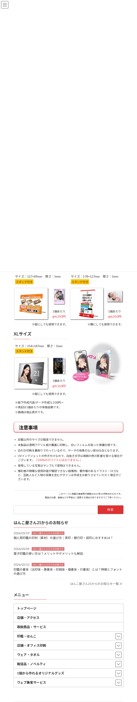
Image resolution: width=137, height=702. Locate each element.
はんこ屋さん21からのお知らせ (48, 533)
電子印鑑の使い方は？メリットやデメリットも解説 (48, 554)
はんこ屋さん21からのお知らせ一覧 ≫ (96, 584)
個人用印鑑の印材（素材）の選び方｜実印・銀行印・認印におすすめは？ (63, 538)
